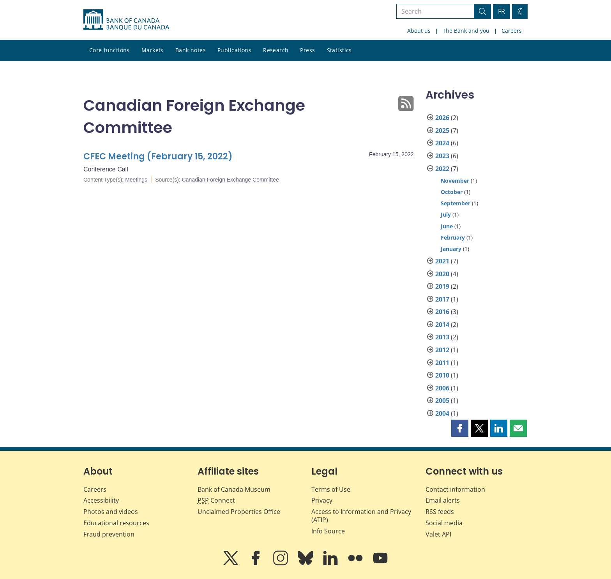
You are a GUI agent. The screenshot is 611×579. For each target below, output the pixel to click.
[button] (459, 428)
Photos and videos (110, 511)
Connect (216, 500)
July (446, 214)
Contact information (455, 489)
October (452, 192)
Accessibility (101, 500)
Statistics (339, 50)
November (455, 180)
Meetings (136, 180)
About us (419, 30)
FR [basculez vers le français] (501, 11)
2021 (442, 261)
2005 (442, 400)
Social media (444, 523)
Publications (234, 50)
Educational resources (116, 523)
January (451, 248)
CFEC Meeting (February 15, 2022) (158, 156)
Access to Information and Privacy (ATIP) (361, 515)
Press (307, 50)
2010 (442, 375)
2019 (442, 286)
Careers (512, 30)
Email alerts (443, 500)
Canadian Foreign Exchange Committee (230, 180)
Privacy (321, 500)
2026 (442, 117)
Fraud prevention (108, 534)
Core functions (109, 50)
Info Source (328, 531)
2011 (442, 362)
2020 (442, 274)
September (455, 203)
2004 (442, 413)
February (453, 237)
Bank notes (190, 50)
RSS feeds (440, 511)
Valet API (438, 534)
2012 (442, 350)
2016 (442, 311)
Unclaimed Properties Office (239, 511)
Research (275, 50)
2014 (442, 324)
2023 (442, 156)
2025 (442, 130)
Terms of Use (330, 489)
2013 (442, 337)
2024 (442, 143)
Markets (152, 50)
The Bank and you (466, 30)
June (447, 226)
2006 (442, 388)
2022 (442, 168)
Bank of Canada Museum (234, 489)
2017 (442, 299)
